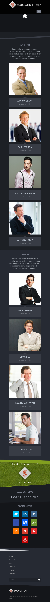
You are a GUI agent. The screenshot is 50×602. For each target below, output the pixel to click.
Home (11, 556)
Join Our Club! (25, 482)
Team (11, 563)
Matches (12, 567)
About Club (13, 560)
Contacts (12, 574)
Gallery (11, 570)
